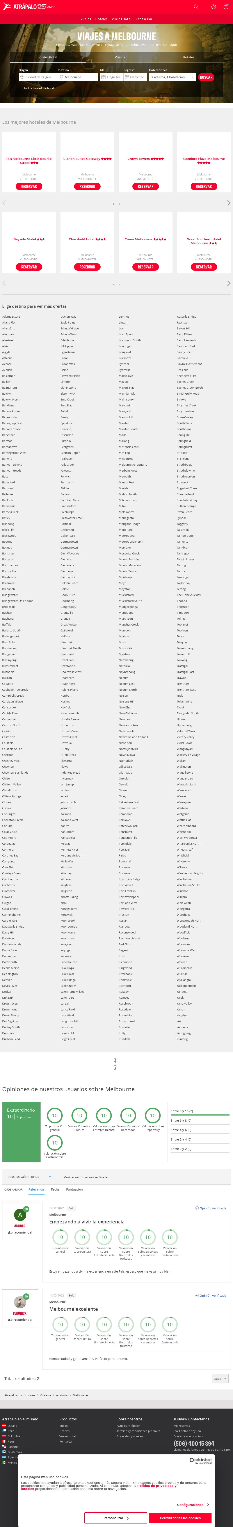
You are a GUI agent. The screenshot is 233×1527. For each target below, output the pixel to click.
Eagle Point (67, 322)
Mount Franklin (129, 559)
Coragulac (8, 844)
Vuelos (63, 1426)
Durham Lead (11, 1039)
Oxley (122, 796)
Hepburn (66, 695)
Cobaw (6, 808)
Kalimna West (69, 820)
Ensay (64, 417)
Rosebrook (126, 1003)
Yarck (180, 998)
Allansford (8, 328)
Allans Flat (8, 322)
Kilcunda (66, 867)
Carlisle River (10, 713)
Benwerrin (9, 506)
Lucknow (125, 358)
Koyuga (65, 950)
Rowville (124, 1027)
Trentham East (186, 690)
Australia (62, 1395)
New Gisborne (128, 713)
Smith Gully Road (188, 393)
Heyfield (65, 707)
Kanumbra (67, 832)
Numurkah (126, 761)
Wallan (181, 761)
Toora (180, 636)
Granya (65, 618)
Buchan (7, 613)
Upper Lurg (184, 725)
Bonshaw (8, 553)
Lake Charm (68, 986)
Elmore (65, 382)
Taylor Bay (183, 583)
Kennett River (69, 849)
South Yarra (184, 423)
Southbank (184, 429)
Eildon (64, 358)
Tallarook (183, 530)
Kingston (66, 891)
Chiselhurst (9, 790)
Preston (124, 915)
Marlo (122, 435)
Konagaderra (68, 909)
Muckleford (126, 595)
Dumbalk (8, 1033)
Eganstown (67, 352)
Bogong (7, 542)
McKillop (124, 453)
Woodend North (187, 926)
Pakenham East (129, 802)
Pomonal (125, 861)
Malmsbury (126, 399)
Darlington (9, 956)
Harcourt (66, 642)
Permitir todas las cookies (180, 1518)
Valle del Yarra (186, 731)
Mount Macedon (130, 565)
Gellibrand (67, 530)
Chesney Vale (11, 761)
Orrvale (123, 778)
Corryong (8, 861)
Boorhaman (10, 565)
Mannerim (125, 405)
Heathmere (67, 684)
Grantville (66, 613)
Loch (122, 328)
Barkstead (8, 435)
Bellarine (7, 494)
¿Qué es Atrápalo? (128, 1426)
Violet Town (184, 743)
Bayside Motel (29, 239)
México (12, 1462)
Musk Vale (125, 648)
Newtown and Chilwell (133, 737)
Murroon (125, 630)
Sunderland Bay (187, 500)
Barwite (7, 459)
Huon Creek (68, 755)
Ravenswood (127, 932)
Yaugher (182, 1015)
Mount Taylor (127, 571)
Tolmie (181, 618)
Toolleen (182, 630)
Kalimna (65, 814)
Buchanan (8, 618)
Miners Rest (126, 482)
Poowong (125, 867)
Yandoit (182, 992)
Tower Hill (183, 654)
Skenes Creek (185, 382)
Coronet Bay (10, 855)
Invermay (66, 778)
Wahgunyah (185, 749)
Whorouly (183, 861)
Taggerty (182, 524)
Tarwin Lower (185, 559)
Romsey (124, 998)
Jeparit (64, 796)
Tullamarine (184, 701)
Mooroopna (127, 536)
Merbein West (128, 470)
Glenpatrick (67, 577)
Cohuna (7, 826)
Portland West (128, 903)
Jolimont (65, 808)
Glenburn (66, 571)
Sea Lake (182, 370)
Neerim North (128, 690)
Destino (63, 70)
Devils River (9, 986)
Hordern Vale (69, 731)
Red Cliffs (125, 944)
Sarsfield (182, 358)
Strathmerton (186, 476)
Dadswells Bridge (13, 926)
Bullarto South (11, 630)
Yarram (181, 1009)
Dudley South (11, 1027)
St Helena (183, 459)
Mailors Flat (126, 388)
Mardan (124, 423)
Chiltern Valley (11, 784)
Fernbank (66, 482)
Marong (124, 441)
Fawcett (65, 470)
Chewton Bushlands (15, 772)
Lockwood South (130, 340)
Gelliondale (67, 536)
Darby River (9, 950)
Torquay (182, 642)
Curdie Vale (9, 921)
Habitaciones (158, 70)
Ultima (181, 719)
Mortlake (125, 547)
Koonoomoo (68, 926)
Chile (11, 1431)
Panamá (13, 1447)
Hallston (65, 636)
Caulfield (8, 743)
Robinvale (125, 980)
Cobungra (8, 814)
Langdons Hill (69, 1021)
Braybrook (9, 577)
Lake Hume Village (72, 992)
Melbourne (126, 459)
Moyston (125, 589)
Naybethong (127, 672)
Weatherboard (186, 826)
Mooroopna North (131, 542)
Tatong (181, 565)
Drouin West (10, 1003)
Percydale (125, 844)
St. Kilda (182, 453)
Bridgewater (10, 595)
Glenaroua (67, 565)
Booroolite (9, 571)
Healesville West (71, 672)
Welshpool (184, 832)
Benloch (7, 500)
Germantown (69, 542)
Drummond (10, 1009)
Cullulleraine (10, 909)
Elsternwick (67, 393)
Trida (180, 695)
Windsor (182, 891)
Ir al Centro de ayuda (187, 1431)
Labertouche (68, 962)
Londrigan (125, 346)
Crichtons (8, 885)
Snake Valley (185, 417)
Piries (122, 855)
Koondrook (67, 921)
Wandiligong (185, 772)
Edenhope (67, 340)
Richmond (125, 962)
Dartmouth (9, 962)
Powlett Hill (126, 909)
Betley (6, 518)
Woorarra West (187, 950)
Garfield (65, 524)
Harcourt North (70, 648)
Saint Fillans (184, 334)
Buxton (7, 678)
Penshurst (125, 832)
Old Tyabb (125, 772)
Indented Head (70, 772)
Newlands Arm (128, 725)
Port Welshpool (129, 897)
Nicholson (125, 743)
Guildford (66, 630)
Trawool (182, 678)
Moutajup (125, 577)
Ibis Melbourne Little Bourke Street (29, 161)
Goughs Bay (68, 607)
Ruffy (122, 1033)
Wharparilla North (188, 844)
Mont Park (126, 530)
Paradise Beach (129, 808)
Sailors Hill (183, 328)
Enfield (64, 411)
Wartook (182, 808)
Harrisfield (67, 654)
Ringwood (125, 968)
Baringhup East (12, 423)
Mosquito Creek (129, 553)
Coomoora (9, 838)
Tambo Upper (186, 536)
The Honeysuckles (189, 595)
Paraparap (125, 814)
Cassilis (6, 731)
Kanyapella (67, 838)
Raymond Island (129, 938)
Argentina (14, 1457)
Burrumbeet (10, 666)
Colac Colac (9, 832)
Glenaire (65, 559)
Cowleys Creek (11, 873)
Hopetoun (67, 725)
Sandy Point (185, 352)
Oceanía (45, 1395)
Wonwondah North (189, 921)
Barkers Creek (11, 429)
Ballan (6, 382)
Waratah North (187, 784)
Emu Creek (67, 399)
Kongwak (66, 915)
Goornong (67, 601)
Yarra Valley (184, 1003)
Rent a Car (66, 1441)
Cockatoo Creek (12, 820)
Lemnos (124, 316)
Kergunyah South (71, 855)
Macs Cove (126, 376)
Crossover (8, 891)
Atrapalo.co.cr (13, 1395)
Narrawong (126, 660)
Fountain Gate (69, 500)
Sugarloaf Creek (187, 488)
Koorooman (68, 938)
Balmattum (9, 388)
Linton (123, 322)
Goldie (64, 589)
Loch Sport (126, 334)
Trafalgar (182, 666)
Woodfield (183, 932)
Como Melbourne (145, 239)
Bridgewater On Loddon (18, 601)
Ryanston (183, 322)
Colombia (14, 1436)
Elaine (64, 370)
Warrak (181, 796)
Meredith (125, 476)
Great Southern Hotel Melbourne (204, 241)
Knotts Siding (69, 897)
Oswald (123, 784)
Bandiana (8, 405)
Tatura (181, 571)
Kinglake (65, 885)
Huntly (64, 749)
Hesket (65, 701)
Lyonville (124, 370)
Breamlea (8, 583)
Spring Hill (183, 435)
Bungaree (8, 654)
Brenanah (8, 589)
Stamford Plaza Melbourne (204, 161)
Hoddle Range (69, 719)
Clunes (6, 802)
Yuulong (182, 1039)
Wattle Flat (184, 820)
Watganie (183, 814)
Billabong (8, 524)
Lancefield (67, 1015)
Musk (122, 642)
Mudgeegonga (128, 607)
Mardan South (128, 429)
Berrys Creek (10, 512)
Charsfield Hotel (87, 239)
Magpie (123, 382)
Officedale (125, 767)
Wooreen (183, 956)
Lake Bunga (68, 980)
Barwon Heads (11, 470)
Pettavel (124, 849)
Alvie (5, 346)
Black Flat (8, 530)
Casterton (8, 737)
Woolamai (183, 938)
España (12, 1426)
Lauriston (66, 1027)
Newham (125, 719)
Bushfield (8, 672)
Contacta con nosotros (188, 1436)
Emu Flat (66, 405)
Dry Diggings (10, 1021)
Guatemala (15, 1452)
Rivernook (125, 974)
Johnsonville (68, 802)
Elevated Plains (70, 376)
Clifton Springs (11, 796)
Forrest (65, 494)
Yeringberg (184, 1033)
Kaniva (64, 826)
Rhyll (122, 956)
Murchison (126, 618)
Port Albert (126, 885)
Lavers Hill (67, 1033)
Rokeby (124, 992)
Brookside (8, 607)
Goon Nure (67, 595)
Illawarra (66, 761)
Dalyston (8, 938)
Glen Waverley (69, 553)
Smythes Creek (186, 405)
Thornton (183, 607)
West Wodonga (187, 838)
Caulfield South (12, 749)
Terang (181, 589)
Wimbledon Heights (190, 873)
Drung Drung (10, 1015)
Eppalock (66, 423)
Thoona (182, 601)
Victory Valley (185, 737)
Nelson (123, 695)
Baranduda (9, 417)
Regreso (129, 70)
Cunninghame (11, 915)
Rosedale (125, 1009)
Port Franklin (127, 891)
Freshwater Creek (71, 518)
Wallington (184, 767)
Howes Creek (69, 737)
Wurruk (182, 974)
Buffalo (6, 624)
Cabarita (7, 684)
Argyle (6, 352)
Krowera (65, 956)
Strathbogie (184, 465)
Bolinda (7, 547)
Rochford (125, 986)
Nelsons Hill (126, 701)
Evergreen (67, 447)
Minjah (123, 488)
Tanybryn (183, 547)
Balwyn (7, 393)
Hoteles (64, 1431)
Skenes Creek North (190, 388)
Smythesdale (185, 411)
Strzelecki (183, 482)
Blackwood (9, 536)
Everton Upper (70, 453)
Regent (123, 950)
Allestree (7, 340)
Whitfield (183, 855)
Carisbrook (9, 707)
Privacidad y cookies (130, 1436)
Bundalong (9, 648)
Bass (5, 476)
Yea (179, 1021)
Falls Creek (67, 465)
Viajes (31, 1395)
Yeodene (182, 1027)
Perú (11, 1441)
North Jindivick (128, 749)
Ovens (123, 790)
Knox (63, 903)
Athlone (7, 358)
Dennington (10, 974)
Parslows (124, 820)
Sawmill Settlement (189, 364)
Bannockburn (11, 411)
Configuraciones (190, 1505)
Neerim (123, 678)
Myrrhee (124, 654)
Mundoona (126, 613)
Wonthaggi (184, 915)
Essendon (66, 435)
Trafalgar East (185, 672)
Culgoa (6, 903)
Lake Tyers (67, 998)
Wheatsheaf (184, 849)
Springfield (184, 441)
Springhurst (184, 447)
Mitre (122, 506)
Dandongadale (11, 944)
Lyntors (124, 364)
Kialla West (67, 861)
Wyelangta (184, 980)
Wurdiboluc (184, 968)
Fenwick (65, 476)
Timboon (183, 613)
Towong (182, 660)
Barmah (7, 441)
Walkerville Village (188, 755)
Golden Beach (69, 583)
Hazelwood (67, 666)
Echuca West (68, 334)
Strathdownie (186, 470)
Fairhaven (66, 459)
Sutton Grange (186, 506)
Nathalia (124, 666)
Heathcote (67, 678)
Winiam (182, 897)
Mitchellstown (128, 500)
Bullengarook (11, 636)
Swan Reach (184, 512)
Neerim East (127, 684)
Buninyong (9, 660)
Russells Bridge (186, 316)
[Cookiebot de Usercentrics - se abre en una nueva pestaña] (193, 1461)
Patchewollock (128, 826)
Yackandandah (186, 986)
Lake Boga (67, 968)
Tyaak (181, 707)
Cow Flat (7, 867)
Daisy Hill (8, 932)
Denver (7, 980)
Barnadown (9, 447)
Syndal (181, 518)
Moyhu (123, 583)
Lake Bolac (67, 974)
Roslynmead (127, 1021)
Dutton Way (68, 316)
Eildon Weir (67, 364)
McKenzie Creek (129, 447)
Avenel (6, 364)
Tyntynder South (188, 713)
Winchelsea (184, 879)
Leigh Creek (68, 1039)
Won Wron (184, 903)
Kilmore (65, 879)
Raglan (123, 921)
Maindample (127, 393)
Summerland (185, 494)
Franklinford (68, 506)
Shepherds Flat (186, 376)
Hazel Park (67, 660)
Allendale (8, 334)
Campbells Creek (13, 695)
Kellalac (65, 844)
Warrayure (184, 802)
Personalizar (116, 1518)
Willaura (182, 867)
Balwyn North (11, 399)
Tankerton (183, 542)
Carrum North (11, 725)
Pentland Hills (128, 838)
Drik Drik (7, 998)
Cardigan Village (12, 701)
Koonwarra (67, 932)
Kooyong (66, 944)
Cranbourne (10, 879)
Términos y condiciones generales (138, 1431)
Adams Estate (11, 316)
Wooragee (183, 944)
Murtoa (124, 636)
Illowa (64, 767)
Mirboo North (128, 494)
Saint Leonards (186, 340)
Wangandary (185, 778)
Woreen (182, 962)
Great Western (69, 624)
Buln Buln (8, 642)
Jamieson (66, 790)
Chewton (8, 767)
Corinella (8, 849)
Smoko (181, 399)
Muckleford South (130, 601)
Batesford (8, 482)
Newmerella (126, 731)
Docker (6, 992)
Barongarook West (14, 453)
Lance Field (67, 1009)
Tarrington (183, 553)
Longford (125, 352)
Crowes (7, 897)
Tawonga (183, 577)
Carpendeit (9, 719)
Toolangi (182, 624)
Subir (220, 1378)
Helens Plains (69, 690)
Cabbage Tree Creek (15, 690)
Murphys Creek (129, 624)
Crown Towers (146, 159)
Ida (102, 70)
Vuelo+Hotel (67, 1436)
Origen (23, 70)
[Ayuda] (213, 6)
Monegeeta (126, 518)
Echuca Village (69, 328)
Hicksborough (69, 713)
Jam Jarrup (67, 784)
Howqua (66, 743)
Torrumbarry (185, 648)
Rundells (124, 1039)
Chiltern (7, 778)
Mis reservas (182, 1426)
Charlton (8, 755)
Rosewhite (125, 1015)
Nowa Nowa (127, 755)
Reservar (29, 186)
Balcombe (8, 376)
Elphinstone (68, 388)
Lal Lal (64, 1003)
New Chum (126, 707)
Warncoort (184, 790)
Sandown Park (186, 346)
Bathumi (7, 488)
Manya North (127, 411)
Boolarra (7, 559)
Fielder (64, 488)
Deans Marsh (10, 968)
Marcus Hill (126, 417)
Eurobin (65, 441)
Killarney (66, 873)
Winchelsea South (188, 885)
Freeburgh (67, 512)
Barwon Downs (12, 465)
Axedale (7, 370)
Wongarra (183, 909)
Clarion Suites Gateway (87, 159)
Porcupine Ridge (129, 879)
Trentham (183, 684)
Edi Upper (66, 346)
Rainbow (124, 926)
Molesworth (127, 512)
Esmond (65, 429)
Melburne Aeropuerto (133, 465)
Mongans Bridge (129, 524)
